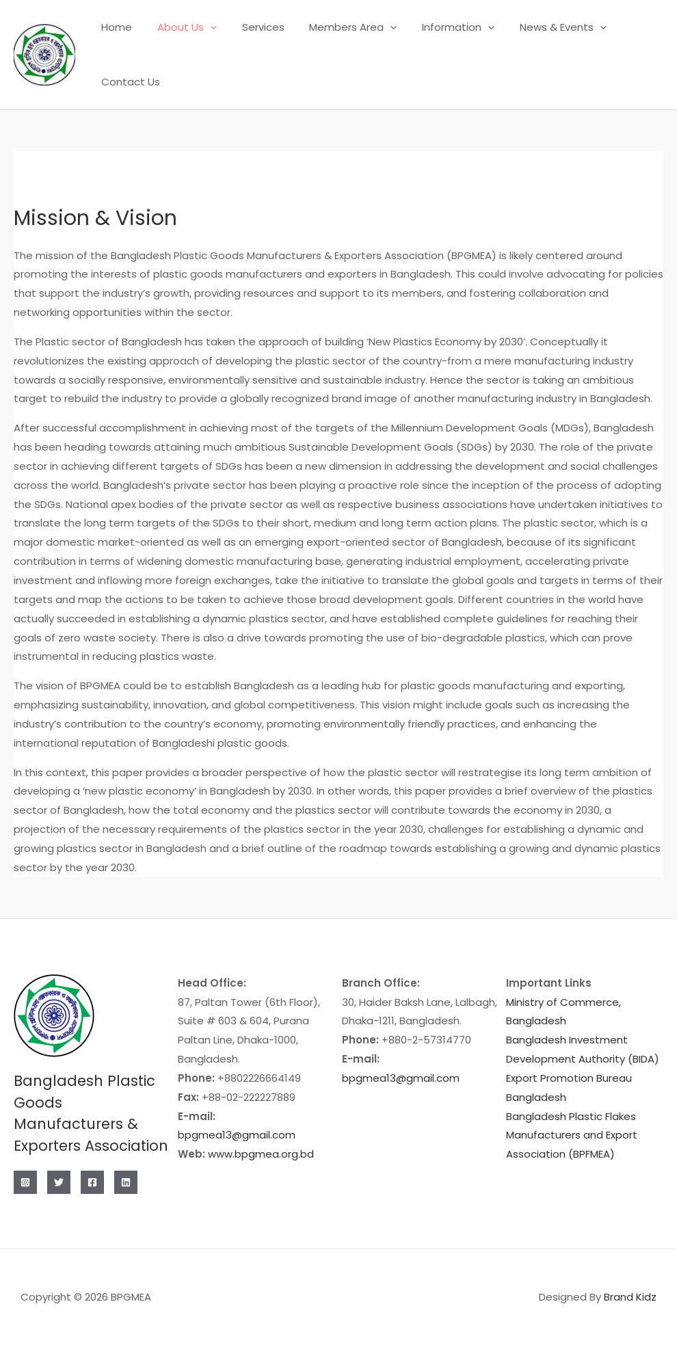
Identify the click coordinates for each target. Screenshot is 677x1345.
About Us (180, 27)
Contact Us (128, 82)
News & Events (537, 27)
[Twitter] (58, 1182)
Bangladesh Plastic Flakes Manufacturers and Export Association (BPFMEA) (571, 1135)
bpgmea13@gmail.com (236, 1135)
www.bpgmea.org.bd (261, 1154)
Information (437, 27)
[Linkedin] (125, 1182)
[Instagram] (25, 1182)
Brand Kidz (630, 1297)
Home (114, 27)
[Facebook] (92, 1182)
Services (251, 27)
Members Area (337, 27)
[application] (203, 27)
